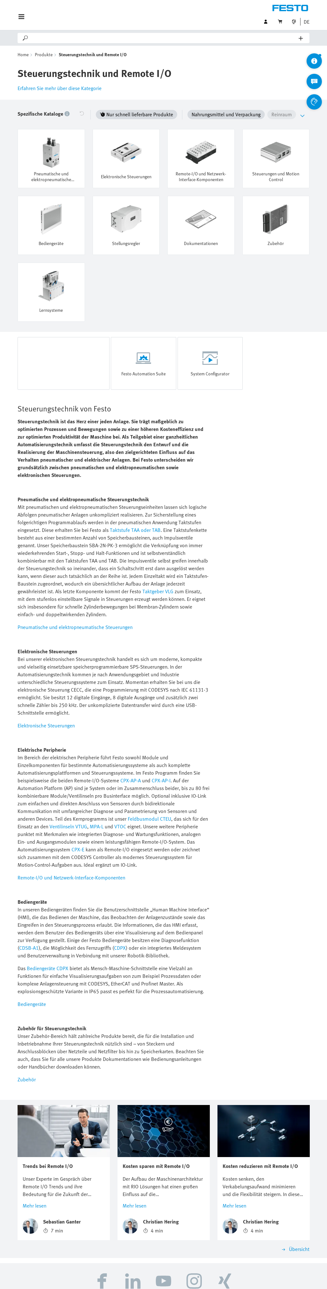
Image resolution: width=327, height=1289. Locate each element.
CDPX (120, 948)
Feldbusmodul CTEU (149, 819)
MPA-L (96, 826)
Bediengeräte (32, 1004)
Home (23, 54)
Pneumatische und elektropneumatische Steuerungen (75, 627)
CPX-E (78, 849)
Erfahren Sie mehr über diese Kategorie (60, 88)
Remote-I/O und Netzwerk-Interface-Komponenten (71, 877)
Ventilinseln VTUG (68, 826)
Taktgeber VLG (157, 591)
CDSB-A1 (29, 948)
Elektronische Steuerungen (46, 725)
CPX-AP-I (161, 780)
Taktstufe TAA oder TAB (135, 530)
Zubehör (27, 1079)
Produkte (44, 54)
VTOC (120, 826)
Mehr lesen (34, 1205)
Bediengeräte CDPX (47, 968)
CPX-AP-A (130, 780)
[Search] (164, 38)
